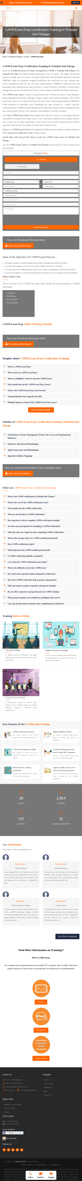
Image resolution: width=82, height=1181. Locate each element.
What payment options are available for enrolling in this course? (34, 598)
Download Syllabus (19, 473)
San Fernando (12, 303)
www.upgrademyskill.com (29, 1090)
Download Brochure (19, 245)
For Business (22, 166)
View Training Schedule (41, 410)
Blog (45, 1091)
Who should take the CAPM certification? (25, 508)
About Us (47, 1080)
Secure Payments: (9, 1129)
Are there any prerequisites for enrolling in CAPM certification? (34, 526)
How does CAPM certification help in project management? (32, 580)
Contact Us (47, 1095)
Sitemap (6, 1112)
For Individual (41, 159)
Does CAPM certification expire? (21, 544)
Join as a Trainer (9, 1108)
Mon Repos (11, 296)
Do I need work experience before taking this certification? (32, 574)
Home (5, 57)
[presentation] (21, 220)
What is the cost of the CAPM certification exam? (28, 502)
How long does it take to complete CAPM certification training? (34, 520)
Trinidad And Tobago (15, 57)
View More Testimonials (67, 936)
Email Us (41, 1002)
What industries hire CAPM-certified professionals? (29, 550)
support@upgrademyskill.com (16, 1087)
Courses (27, 57)
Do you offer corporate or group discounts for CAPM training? (33, 592)
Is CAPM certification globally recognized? (25, 556)
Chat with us (41, 1030)
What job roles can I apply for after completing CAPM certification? (36, 532)
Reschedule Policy (55, 1165)
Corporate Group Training (12, 1104)
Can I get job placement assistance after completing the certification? (36, 604)
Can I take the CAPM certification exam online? (27, 562)
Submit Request (41, 227)
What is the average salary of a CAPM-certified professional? (33, 538)
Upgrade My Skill (20, 1161)
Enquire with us (41, 1058)
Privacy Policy (41, 1165)
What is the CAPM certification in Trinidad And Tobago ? (31, 496)
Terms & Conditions (27, 1165)
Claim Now (75, 2)
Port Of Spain (12, 299)
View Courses (48, 1084)
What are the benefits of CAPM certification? (26, 514)
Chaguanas (11, 293)
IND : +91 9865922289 (14, 1083)
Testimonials (48, 1087)
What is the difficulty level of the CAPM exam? (27, 568)
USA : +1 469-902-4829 (14, 1080)
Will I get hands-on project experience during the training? (32, 586)
